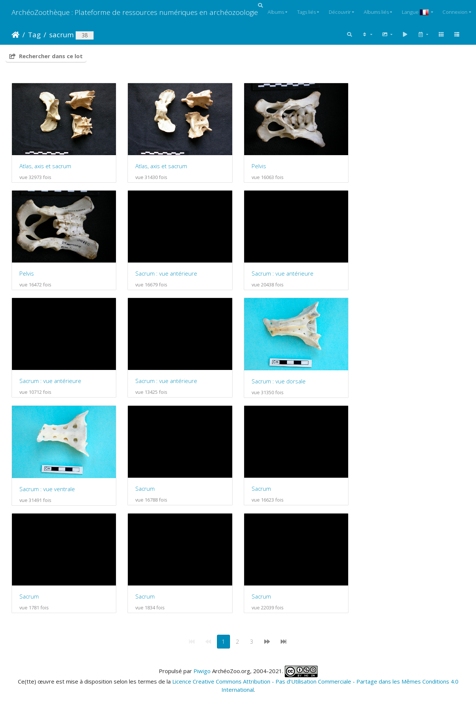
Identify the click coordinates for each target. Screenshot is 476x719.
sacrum (61, 34)
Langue (416, 12)
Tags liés (306, 12)
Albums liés (376, 12)
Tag (34, 34)
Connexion (454, 12)
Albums (276, 12)
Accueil (15, 34)
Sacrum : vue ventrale (47, 493)
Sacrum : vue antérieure (168, 275)
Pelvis (262, 167)
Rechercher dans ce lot (46, 56)
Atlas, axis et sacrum (45, 167)
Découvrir (340, 12)
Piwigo (202, 676)
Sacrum (147, 493)
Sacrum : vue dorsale (282, 384)
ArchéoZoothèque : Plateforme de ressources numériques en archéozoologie (135, 12)
